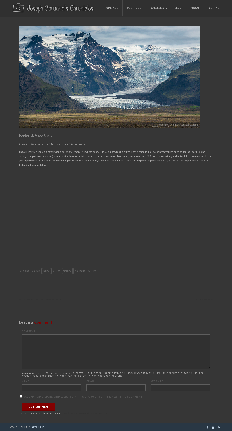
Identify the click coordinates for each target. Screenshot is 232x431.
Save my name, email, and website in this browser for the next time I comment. (83, 396)
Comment (29, 331)
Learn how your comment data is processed (85, 412)
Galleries (157, 8)
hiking (46, 270)
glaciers (36, 270)
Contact (215, 8)
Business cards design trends (40, 299)
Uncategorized (61, 144)
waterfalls (80, 270)
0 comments (79, 144)
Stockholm (204, 299)
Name (25, 381)
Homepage (111, 8)
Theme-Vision (37, 426)
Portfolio (134, 8)
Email (90, 381)
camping (24, 270)
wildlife (92, 270)
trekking (67, 270)
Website (157, 381)
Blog (178, 8)
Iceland (56, 270)
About (195, 8)
